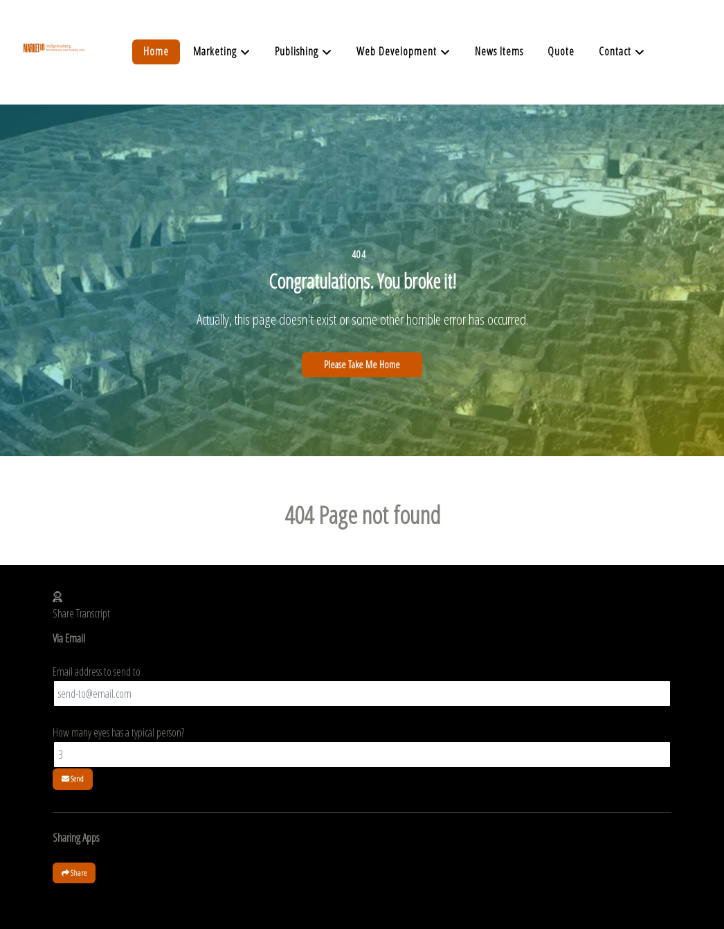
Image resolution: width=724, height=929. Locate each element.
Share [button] (74, 872)
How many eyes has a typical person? (118, 732)
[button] (362, 596)
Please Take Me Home (362, 364)
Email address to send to (97, 671)
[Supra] (54, 64)
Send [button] (73, 778)
